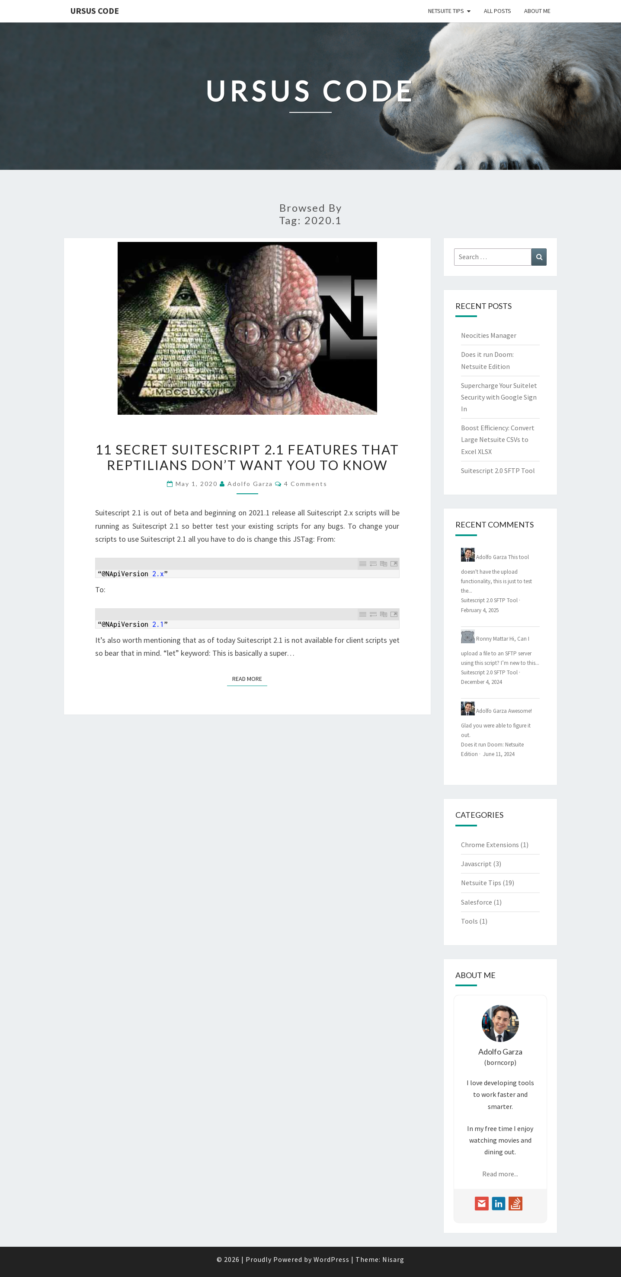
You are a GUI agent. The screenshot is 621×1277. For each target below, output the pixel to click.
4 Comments (305, 483)
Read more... (500, 1173)
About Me (537, 11)
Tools (469, 921)
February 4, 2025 (480, 610)
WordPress (331, 1259)
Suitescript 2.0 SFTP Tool (498, 470)
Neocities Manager (488, 335)
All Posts (497, 11)
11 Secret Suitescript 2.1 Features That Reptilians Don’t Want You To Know (247, 457)
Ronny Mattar (492, 638)
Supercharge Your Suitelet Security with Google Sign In (499, 397)
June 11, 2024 (498, 754)
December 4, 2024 (481, 682)
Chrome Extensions (490, 844)
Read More (249, 678)
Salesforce (476, 902)
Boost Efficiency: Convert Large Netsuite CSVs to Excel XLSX (498, 439)
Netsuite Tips (446, 11)
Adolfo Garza (250, 483)
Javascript (476, 863)
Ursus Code (94, 10)
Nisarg (393, 1259)
